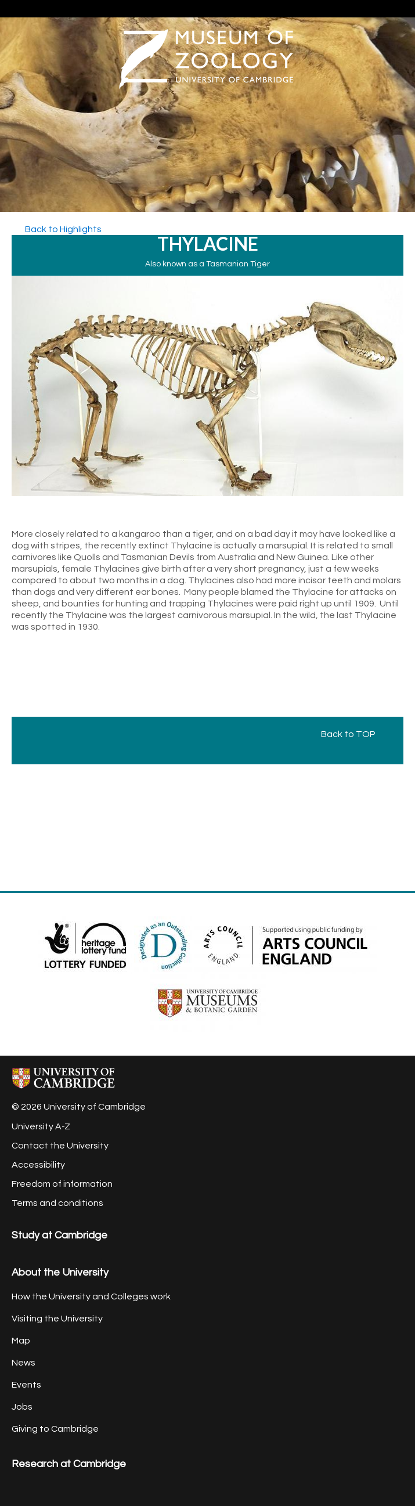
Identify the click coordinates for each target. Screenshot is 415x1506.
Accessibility (38, 1164)
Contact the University (60, 1145)
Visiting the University (57, 1318)
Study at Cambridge (59, 1235)
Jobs (22, 1406)
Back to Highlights (62, 229)
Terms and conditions (57, 1203)
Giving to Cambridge (55, 1428)
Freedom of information (62, 1184)
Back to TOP (353, 734)
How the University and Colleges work (91, 1296)
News (23, 1362)
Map (21, 1340)
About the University (60, 1272)
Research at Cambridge (69, 1463)
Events (26, 1384)
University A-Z (41, 1126)
